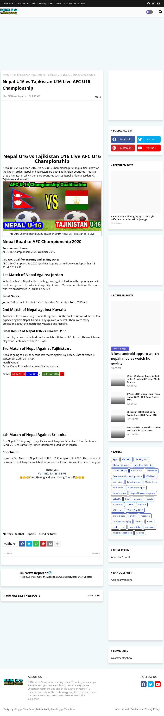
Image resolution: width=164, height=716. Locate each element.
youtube (151, 147)
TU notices (118, 504)
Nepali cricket (119, 493)
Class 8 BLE (136, 470)
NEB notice (118, 487)
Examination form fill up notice (127, 476)
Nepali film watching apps (142, 493)
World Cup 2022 (135, 510)
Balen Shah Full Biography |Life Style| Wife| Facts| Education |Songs (133, 218)
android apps (119, 515)
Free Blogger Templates (63, 709)
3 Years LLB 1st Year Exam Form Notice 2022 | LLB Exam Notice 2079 (143, 397)
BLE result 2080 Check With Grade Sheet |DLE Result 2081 (142, 413)
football (19, 534)
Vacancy (142, 504)
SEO (127, 498)
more (149, 521)
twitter (151, 139)
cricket (133, 515)
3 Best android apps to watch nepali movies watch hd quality (135, 358)
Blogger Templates (24, 709)
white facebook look (122, 532)
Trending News (20, 74)
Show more (93, 595)
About (125, 709)
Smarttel (138, 498)
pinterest (125, 147)
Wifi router (118, 510)
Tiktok (130, 504)
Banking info (141, 459)
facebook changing (122, 521)
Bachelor (126, 459)
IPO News (150, 476)
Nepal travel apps (136, 487)
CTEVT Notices (120, 470)
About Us (8, 3)
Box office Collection (143, 465)
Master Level (151, 481)
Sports (32, 534)
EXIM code (152, 470)
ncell (115, 527)
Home (6, 74)
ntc (123, 527)
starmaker (150, 527)
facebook (125, 139)
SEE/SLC (117, 498)
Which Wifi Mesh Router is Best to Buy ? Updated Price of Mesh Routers (143, 379)
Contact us (23, 3)
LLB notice (118, 481)
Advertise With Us (75, 3)
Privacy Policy (39, 3)
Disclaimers (56, 3)
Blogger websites (121, 465)
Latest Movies (133, 481)
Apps (115, 459)
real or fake (134, 527)
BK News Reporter (34, 573)
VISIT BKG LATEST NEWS (52, 473)
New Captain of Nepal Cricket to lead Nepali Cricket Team (144, 429)
